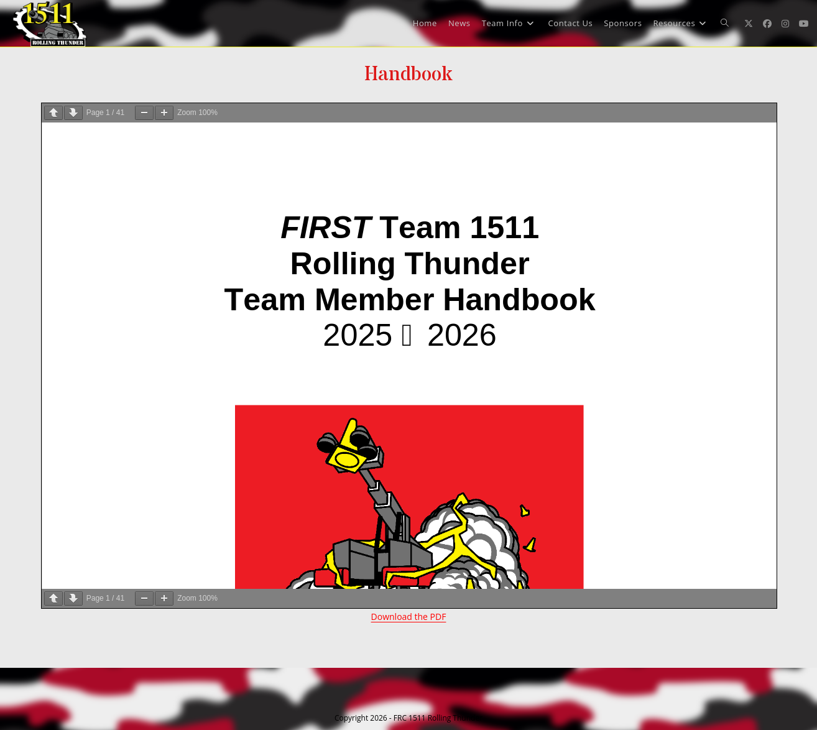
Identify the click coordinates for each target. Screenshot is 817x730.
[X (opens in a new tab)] (748, 23)
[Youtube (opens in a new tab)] (804, 23)
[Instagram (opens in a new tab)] (785, 23)
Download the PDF (408, 616)
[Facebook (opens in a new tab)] (767, 23)
